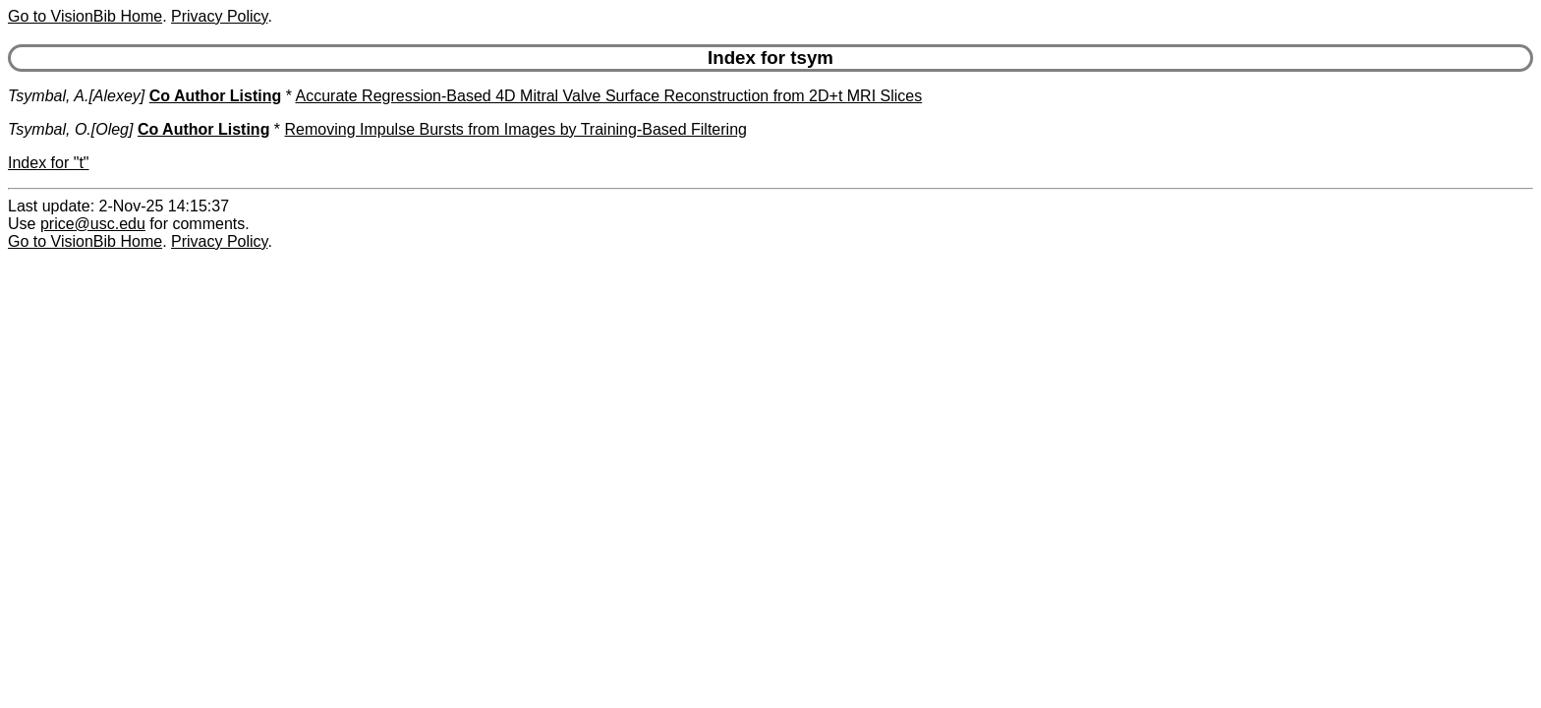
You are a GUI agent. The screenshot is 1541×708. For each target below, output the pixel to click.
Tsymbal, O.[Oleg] (70, 129)
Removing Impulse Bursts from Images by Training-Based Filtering (516, 129)
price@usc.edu (92, 223)
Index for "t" (48, 162)
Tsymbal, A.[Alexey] (76, 96)
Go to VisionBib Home (85, 16)
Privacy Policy (219, 16)
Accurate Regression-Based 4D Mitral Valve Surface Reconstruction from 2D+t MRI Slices (609, 96)
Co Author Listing (215, 96)
